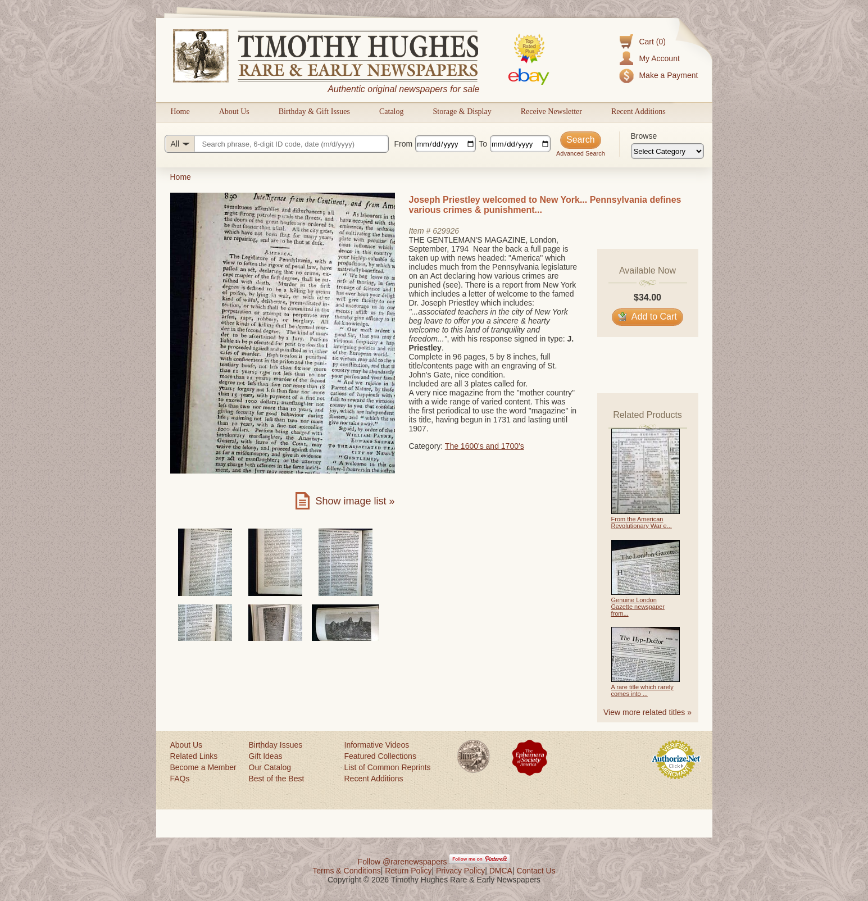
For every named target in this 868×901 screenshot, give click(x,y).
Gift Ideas (266, 756)
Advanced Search (580, 153)
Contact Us (535, 870)
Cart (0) (652, 41)
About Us (234, 111)
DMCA (500, 870)
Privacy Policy (460, 870)
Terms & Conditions (346, 870)
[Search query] (277, 144)
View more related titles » (647, 712)
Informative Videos (377, 744)
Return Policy (408, 870)
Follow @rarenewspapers (402, 861)
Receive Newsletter (551, 111)
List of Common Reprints (387, 767)
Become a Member (203, 767)
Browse (644, 135)
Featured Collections (380, 756)
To (483, 143)
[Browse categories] (667, 151)
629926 (446, 230)
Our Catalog (270, 767)
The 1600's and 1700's (484, 446)
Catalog (391, 111)
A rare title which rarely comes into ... (642, 690)
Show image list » (354, 501)
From (403, 143)
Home (180, 111)
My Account (659, 58)
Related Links (194, 756)
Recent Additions (638, 111)
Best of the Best (277, 778)
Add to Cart (647, 316)
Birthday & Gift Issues (314, 111)
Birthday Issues (276, 744)
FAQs (180, 778)
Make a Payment (668, 75)
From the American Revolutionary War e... (641, 522)
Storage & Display (462, 111)
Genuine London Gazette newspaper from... (638, 607)
